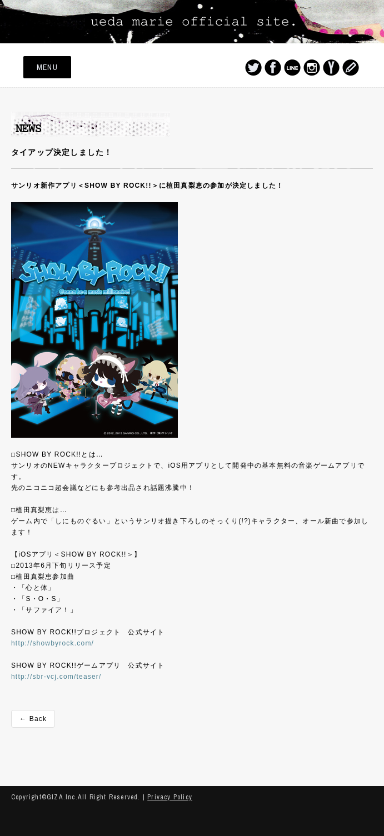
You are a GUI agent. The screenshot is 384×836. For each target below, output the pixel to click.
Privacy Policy (169, 797)
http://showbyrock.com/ (52, 643)
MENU (47, 67)
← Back (33, 719)
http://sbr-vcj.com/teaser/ (56, 676)
